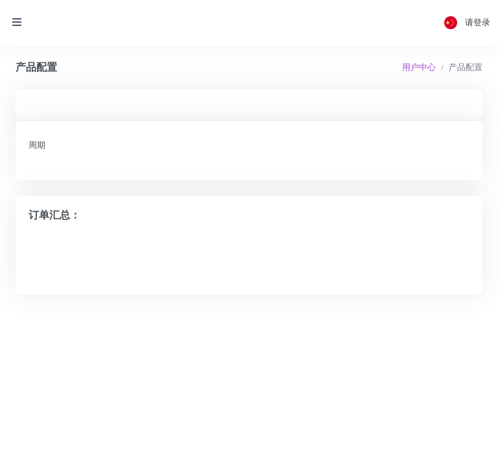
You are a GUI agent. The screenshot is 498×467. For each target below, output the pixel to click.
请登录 (477, 22)
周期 (37, 145)
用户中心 (419, 67)
